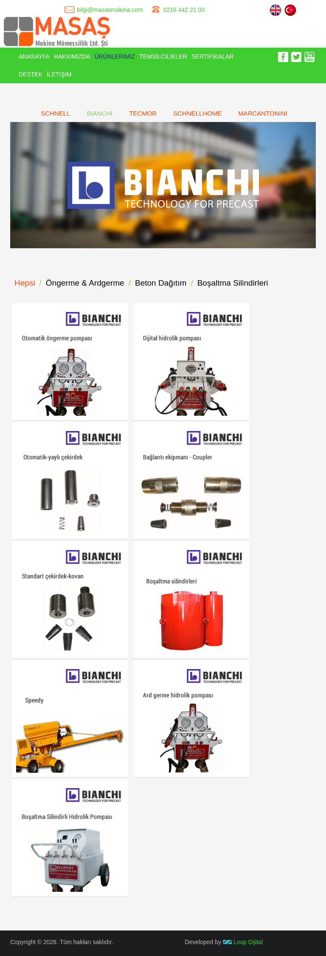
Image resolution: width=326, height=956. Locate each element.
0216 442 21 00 (184, 9)
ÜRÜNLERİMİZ (114, 56)
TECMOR (143, 113)
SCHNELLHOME (197, 113)
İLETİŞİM (59, 74)
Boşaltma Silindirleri (232, 282)
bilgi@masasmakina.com (110, 9)
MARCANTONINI (262, 113)
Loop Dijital (243, 942)
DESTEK (30, 74)
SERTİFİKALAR (212, 56)
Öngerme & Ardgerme (85, 282)
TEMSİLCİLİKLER (163, 56)
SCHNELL (55, 113)
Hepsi (24, 282)
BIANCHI (99, 113)
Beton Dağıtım (160, 282)
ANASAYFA (34, 56)
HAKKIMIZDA (72, 56)
